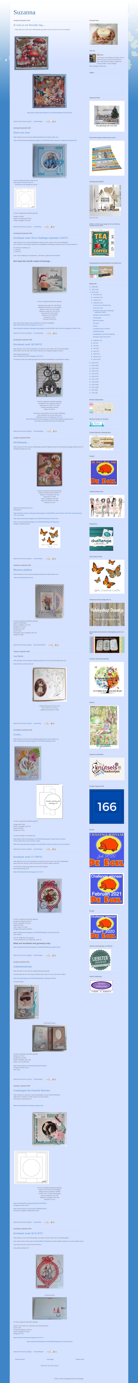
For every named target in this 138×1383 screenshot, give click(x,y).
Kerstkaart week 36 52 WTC (28, 1233)
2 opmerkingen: (38, 121)
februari (96, 356)
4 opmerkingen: (38, 558)
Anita (16, 249)
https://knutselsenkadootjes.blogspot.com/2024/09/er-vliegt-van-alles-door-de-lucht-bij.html (41, 844)
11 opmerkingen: (38, 333)
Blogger (81, 1378)
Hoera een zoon (21, 132)
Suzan (101, 55)
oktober (95, 300)
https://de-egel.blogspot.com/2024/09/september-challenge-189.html (34, 978)
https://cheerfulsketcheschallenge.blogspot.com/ (28, 1105)
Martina (57, 255)
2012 (93, 393)
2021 (93, 368)
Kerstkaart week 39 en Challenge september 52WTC (40, 237)
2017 (93, 379)
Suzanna (24, 12)
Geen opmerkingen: (39, 645)
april (94, 351)
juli (94, 343)
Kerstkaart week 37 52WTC (28, 856)
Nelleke (24, 247)
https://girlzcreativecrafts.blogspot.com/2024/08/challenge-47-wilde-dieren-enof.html (39, 839)
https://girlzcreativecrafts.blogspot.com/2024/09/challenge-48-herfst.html (49, 112)
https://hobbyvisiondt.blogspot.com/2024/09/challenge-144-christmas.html (36, 932)
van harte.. (18, 656)
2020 (93, 371)
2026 (93, 287)
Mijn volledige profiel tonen (97, 66)
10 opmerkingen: (38, 431)
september (96, 303)
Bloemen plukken (22, 569)
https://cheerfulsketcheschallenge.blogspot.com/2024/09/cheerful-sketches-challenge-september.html (45, 140)
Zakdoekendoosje (22, 966)
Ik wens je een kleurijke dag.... (29, 25)
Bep (40, 351)
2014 (93, 387)
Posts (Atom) (54, 1365)
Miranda (47, 1241)
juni (94, 345)
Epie (16, 251)
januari (95, 359)
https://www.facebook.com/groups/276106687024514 (29, 1208)
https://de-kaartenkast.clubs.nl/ (22, 508)
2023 (93, 363)
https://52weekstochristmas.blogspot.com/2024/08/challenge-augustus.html (49, 419)
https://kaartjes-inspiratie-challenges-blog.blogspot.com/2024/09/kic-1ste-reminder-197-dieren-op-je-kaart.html (47, 513)
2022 (93, 365)
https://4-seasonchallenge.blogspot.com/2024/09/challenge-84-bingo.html (36, 522)
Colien (31, 863)
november (96, 297)
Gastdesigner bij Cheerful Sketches (31, 1090)
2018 (93, 376)
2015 (93, 384)
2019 (93, 373)
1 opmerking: (37, 227)
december (96, 294)
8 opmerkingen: (38, 955)
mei (94, 348)
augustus (96, 340)
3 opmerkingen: (38, 849)
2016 (93, 382)
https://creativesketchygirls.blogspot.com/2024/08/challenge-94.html (34, 741)
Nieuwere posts (20, 1359)
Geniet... (17, 734)
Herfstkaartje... (21, 442)
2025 (93, 289)
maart (95, 354)
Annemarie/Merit (38, 1241)
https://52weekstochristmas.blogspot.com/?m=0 (28, 325)
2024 (93, 292)
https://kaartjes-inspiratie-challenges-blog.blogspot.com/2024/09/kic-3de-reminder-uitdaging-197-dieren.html (46, 328)
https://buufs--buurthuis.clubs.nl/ (23, 182)
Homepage (50, 1359)
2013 (93, 390)
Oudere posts (80, 1359)
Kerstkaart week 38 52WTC (28, 344)
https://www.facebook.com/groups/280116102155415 (29, 1066)
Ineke (34, 351)
